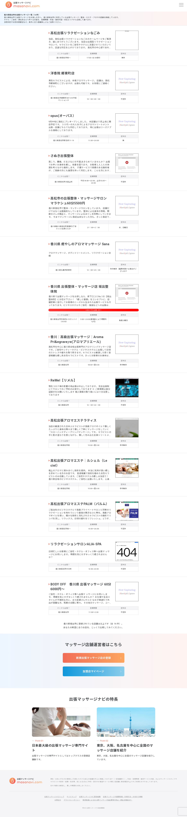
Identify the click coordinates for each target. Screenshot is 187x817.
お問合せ (58, 800)
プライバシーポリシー (72, 800)
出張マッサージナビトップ (54, 797)
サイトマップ (72, 797)
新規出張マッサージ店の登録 (93, 657)
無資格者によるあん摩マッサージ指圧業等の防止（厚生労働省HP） (107, 800)
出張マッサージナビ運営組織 (89, 797)
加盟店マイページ (93, 671)
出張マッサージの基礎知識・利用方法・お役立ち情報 (122, 797)
